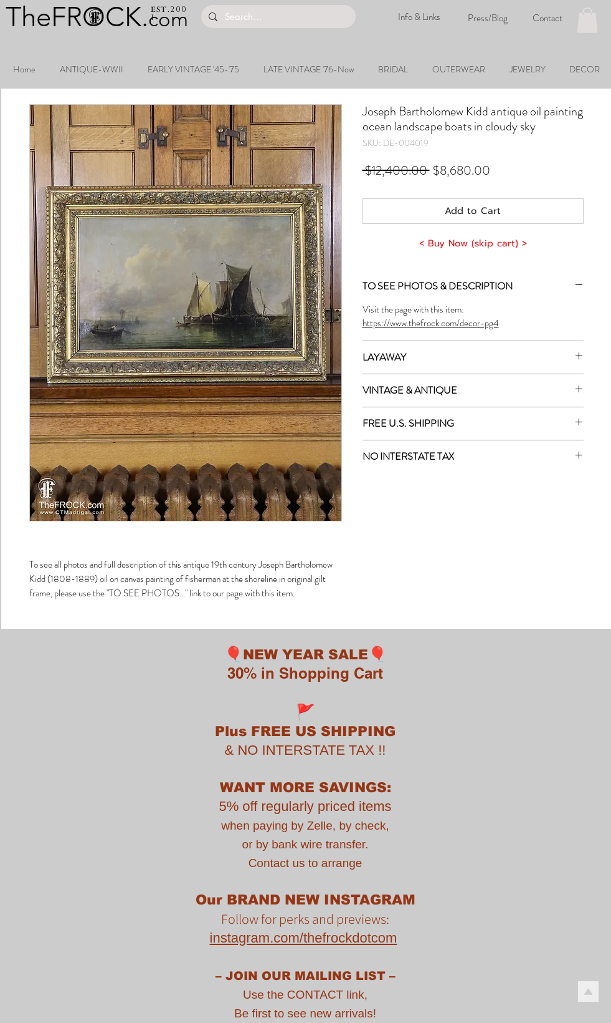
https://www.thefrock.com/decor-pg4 (430, 323)
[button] (587, 20)
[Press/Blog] (488, 18)
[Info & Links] (419, 17)
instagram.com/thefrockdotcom (303, 938)
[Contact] (547, 18)
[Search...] (277, 16)
